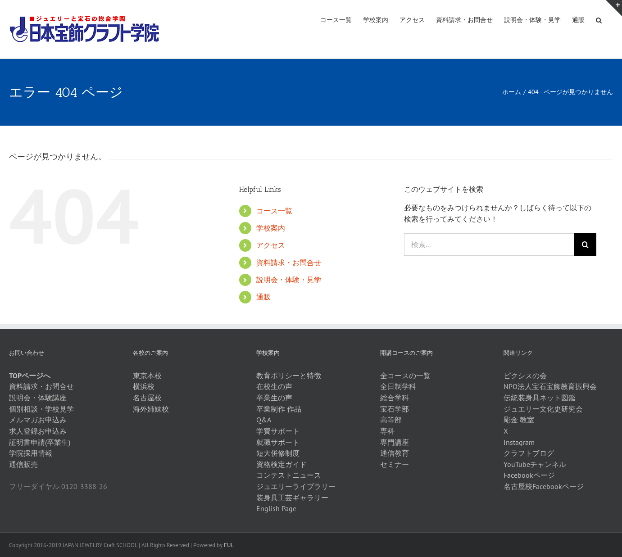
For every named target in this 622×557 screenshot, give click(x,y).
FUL (229, 545)
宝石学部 (394, 408)
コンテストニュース (288, 475)
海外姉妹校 (151, 408)
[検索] (585, 244)
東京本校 (147, 375)
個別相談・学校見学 (41, 408)
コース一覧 (274, 210)
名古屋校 (147, 397)
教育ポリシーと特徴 (288, 375)
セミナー (394, 464)
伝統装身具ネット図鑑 (540, 397)
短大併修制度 (278, 452)
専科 (387, 430)
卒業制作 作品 (278, 408)
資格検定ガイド (281, 464)
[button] (599, 19)
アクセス (270, 244)
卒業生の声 (274, 397)
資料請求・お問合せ (288, 262)
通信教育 (394, 452)
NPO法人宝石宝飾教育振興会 (550, 386)
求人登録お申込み (38, 430)
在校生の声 (274, 386)
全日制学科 (398, 386)
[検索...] (489, 244)
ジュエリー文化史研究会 (543, 408)
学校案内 (270, 227)
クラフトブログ (529, 452)
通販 (263, 296)
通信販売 (23, 464)
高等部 (391, 419)
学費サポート (278, 430)
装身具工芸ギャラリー (292, 497)
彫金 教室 (519, 419)
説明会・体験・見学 (288, 279)
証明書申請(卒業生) (39, 442)
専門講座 (394, 442)
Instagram (519, 442)
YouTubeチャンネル (535, 464)
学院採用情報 (30, 452)
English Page (276, 508)
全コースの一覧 (405, 375)
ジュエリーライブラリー (296, 486)
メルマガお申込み (38, 419)
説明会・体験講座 (38, 397)
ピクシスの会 (525, 375)
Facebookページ (529, 475)
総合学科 (394, 397)
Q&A (263, 419)
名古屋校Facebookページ (544, 486)
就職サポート (278, 442)
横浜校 (143, 386)
